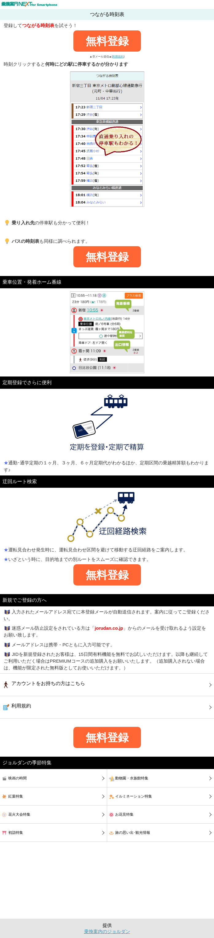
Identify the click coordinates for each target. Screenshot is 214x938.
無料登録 (107, 41)
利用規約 (117, 56)
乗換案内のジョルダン (107, 931)
